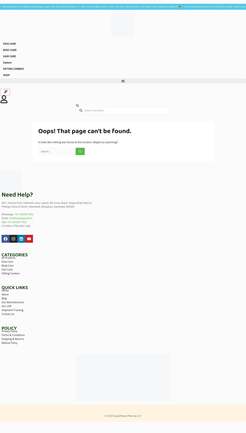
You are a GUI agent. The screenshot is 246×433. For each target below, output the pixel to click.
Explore (7, 62)
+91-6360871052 (24, 214)
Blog (4, 298)
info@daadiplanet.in (20, 218)
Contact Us (8, 314)
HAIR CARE (9, 56)
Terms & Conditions (13, 335)
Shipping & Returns (13, 339)
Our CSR (6, 306)
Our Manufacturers (13, 302)
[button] (123, 81)
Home (5, 290)
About (5, 294)
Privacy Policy (9, 331)
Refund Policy (9, 343)
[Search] (80, 151)
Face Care (7, 261)
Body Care (7, 265)
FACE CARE (9, 43)
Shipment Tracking (12, 310)
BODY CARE (9, 50)
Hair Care (7, 269)
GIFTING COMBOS (13, 68)
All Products (9, 257)
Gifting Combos (11, 273)
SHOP (6, 75)
